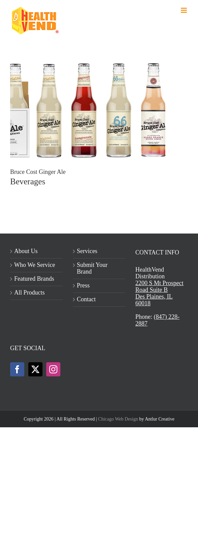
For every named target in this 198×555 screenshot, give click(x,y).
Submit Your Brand (92, 268)
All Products (29, 292)
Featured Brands (34, 279)
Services (87, 251)
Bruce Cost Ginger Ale (37, 171)
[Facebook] (17, 369)
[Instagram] (53, 369)
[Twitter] (35, 369)
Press (83, 285)
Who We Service (34, 265)
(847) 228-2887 (157, 320)
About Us (26, 251)
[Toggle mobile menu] (184, 10)
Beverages (27, 181)
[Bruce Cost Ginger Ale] (87, 64)
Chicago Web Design (118, 419)
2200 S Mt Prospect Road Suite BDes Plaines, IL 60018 (159, 293)
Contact (86, 299)
